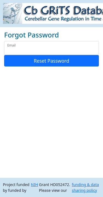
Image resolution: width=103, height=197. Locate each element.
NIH (34, 184)
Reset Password (51, 60)
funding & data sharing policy (85, 187)
